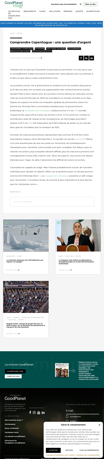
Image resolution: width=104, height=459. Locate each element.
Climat (42, 11)
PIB (76, 110)
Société (79, 11)
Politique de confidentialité (88, 455)
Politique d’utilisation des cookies (60, 455)
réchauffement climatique (37, 110)
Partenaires (10, 424)
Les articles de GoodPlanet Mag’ (14, 14)
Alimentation (93, 11)
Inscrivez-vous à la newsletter (64, 4)
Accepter (53, 450)
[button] (99, 425)
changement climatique (56, 176)
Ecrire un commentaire (23, 202)
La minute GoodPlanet (15, 436)
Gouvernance (74, 48)
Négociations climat (20, 51)
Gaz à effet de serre (56, 48)
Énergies (68, 11)
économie (80, 139)
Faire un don (90, 4)
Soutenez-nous (12, 432)
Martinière (15, 192)
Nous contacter (12, 428)
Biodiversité (30, 11)
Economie (39, 48)
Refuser (69, 450)
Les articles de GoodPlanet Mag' (33, 317)
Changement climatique (21, 48)
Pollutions (54, 11)
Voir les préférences (89, 450)
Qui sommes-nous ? (14, 420)
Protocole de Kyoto (42, 51)
